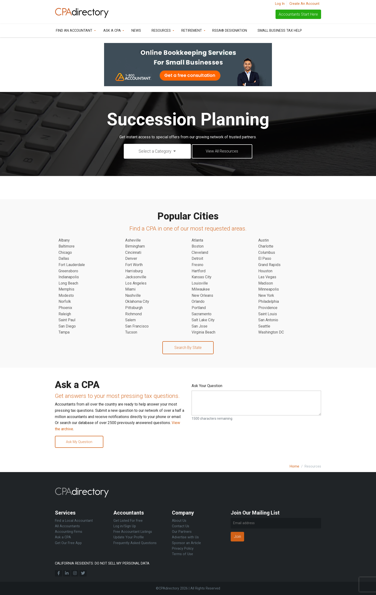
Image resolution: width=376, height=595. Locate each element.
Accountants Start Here (298, 14)
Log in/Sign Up (124, 526)
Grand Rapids (269, 265)
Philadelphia (268, 302)
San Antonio (268, 320)
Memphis (66, 289)
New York (266, 296)
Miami (130, 289)
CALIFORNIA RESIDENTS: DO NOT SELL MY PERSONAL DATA (102, 563)
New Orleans (202, 296)
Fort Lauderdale (72, 265)
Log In (280, 4)
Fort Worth (134, 265)
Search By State (188, 348)
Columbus (266, 253)
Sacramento (202, 314)
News (136, 31)
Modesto (66, 296)
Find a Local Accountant (74, 521)
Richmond (133, 314)
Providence (267, 308)
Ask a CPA (112, 31)
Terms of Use (182, 554)
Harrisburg (134, 271)
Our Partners (182, 532)
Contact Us (180, 526)
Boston (198, 246)
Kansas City (202, 277)
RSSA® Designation (229, 31)
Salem (130, 320)
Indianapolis (69, 277)
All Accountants (67, 526)
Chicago (65, 253)
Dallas (64, 259)
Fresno (197, 265)
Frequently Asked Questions (135, 543)
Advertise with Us (185, 537)
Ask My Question (81, 442)
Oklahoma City (137, 302)
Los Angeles (136, 283)
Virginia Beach (203, 332)
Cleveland (200, 253)
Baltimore (67, 246)
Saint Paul (67, 320)
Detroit (197, 259)
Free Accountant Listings (132, 532)
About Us (179, 521)
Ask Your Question (207, 386)
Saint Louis (267, 314)
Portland (199, 308)
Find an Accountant (74, 31)
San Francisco (137, 326)
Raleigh (65, 314)
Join (237, 536)
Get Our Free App (68, 543)
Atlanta (197, 240)
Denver (131, 259)
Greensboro (68, 271)
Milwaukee (201, 289)
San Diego (67, 326)
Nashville (133, 296)
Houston (265, 271)
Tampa (64, 332)
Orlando (198, 302)
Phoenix (65, 308)
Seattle (264, 326)
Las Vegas (267, 277)
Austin (263, 240)
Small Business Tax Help (280, 31)
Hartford (199, 271)
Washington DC (271, 332)
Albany (64, 240)
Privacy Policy (183, 548)
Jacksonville (135, 277)
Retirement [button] (191, 31)
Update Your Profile (128, 537)
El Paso (264, 259)
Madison (265, 283)
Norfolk (65, 302)
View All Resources (222, 151)
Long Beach (68, 283)
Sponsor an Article (186, 543)
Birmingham (135, 246)
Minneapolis (268, 289)
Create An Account (304, 4)
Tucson (131, 332)
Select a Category (153, 151)
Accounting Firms (68, 532)
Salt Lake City (203, 320)
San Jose (199, 326)
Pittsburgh (134, 308)
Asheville (133, 240)
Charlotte (265, 246)
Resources (161, 31)
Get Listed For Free (128, 521)
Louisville (200, 283)
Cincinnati (133, 253)
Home (294, 466)
